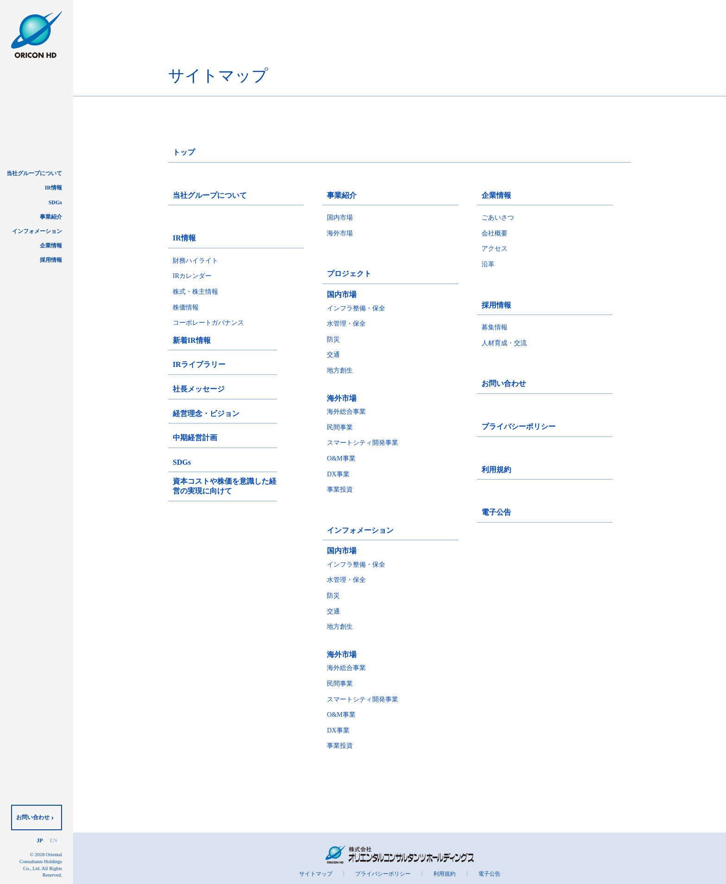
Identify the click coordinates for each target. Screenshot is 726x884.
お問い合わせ (33, 817)
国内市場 (340, 217)
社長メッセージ (199, 389)
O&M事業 (341, 458)
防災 (333, 339)
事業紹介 (51, 217)
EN (53, 840)
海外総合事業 (346, 411)
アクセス (494, 248)
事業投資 (340, 489)
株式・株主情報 (195, 291)
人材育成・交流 (504, 343)
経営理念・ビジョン (206, 413)
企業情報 (51, 245)
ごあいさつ (498, 217)
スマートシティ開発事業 (362, 442)
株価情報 (186, 307)
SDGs (55, 202)
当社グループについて (34, 173)
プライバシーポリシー (519, 426)
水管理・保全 (346, 323)
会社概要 (494, 233)
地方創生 (340, 370)
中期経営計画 (195, 438)
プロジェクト (349, 274)
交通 (333, 354)
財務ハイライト (195, 260)
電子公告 (496, 512)
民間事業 (340, 427)
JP (40, 840)
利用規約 (496, 470)
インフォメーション (37, 231)
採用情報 (51, 260)
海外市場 (340, 233)
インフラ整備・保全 (356, 308)
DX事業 (338, 474)
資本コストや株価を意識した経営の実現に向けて (224, 486)
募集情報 (494, 327)
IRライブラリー (199, 364)
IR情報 (53, 187)
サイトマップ (315, 874)
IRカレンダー (192, 275)
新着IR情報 (192, 340)
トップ (184, 152)
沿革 (488, 264)
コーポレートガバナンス (208, 322)
